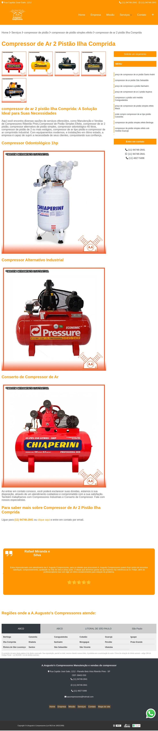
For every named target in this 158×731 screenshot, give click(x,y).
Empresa (96, 14)
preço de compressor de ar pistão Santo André (135, 75)
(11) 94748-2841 (128, 2)
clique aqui (44, 520)
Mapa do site (102, 707)
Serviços (125, 14)
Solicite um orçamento (135, 54)
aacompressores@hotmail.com (79, 697)
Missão (110, 14)
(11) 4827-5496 (135, 159)
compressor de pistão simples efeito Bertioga (134, 126)
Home (81, 14)
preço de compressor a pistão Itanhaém (132, 87)
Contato (141, 14)
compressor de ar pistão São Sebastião (132, 81)
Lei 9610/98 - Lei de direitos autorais (26, 655)
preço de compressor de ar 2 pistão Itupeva (133, 93)
